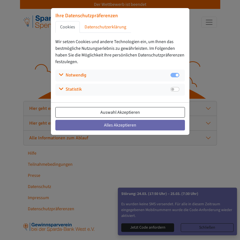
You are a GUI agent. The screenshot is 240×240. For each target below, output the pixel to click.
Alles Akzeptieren (120, 125)
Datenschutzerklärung (105, 27)
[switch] (174, 89)
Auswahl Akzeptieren (120, 112)
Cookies (67, 27)
